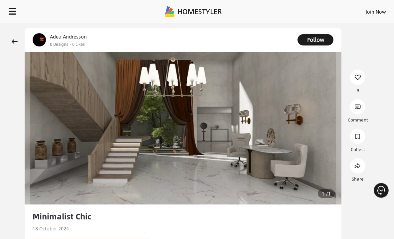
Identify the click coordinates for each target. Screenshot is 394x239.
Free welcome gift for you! (309, 26)
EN (367, 10)
